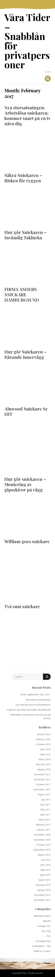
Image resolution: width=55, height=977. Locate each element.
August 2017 (44, 794)
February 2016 (43, 884)
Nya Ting (46, 930)
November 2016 (42, 839)
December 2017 (42, 774)
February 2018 (43, 764)
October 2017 (43, 784)
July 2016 (46, 859)
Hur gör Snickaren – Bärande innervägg (25, 354)
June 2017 (45, 804)
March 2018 (45, 759)
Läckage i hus (44, 925)
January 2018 (44, 769)
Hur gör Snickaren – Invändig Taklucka (25, 234)
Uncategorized (43, 940)
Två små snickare (22, 606)
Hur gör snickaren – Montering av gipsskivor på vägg (25, 484)
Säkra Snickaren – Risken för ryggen (23, 177)
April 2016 (45, 874)
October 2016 (43, 844)
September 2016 (42, 849)
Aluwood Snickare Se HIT (26, 411)
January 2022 (44, 734)
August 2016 (44, 854)
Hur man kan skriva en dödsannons (33, 704)
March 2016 (45, 879)
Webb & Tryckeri (42, 951)
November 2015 (42, 899)
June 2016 (45, 864)
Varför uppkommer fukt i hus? (35, 694)
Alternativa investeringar (38, 699)
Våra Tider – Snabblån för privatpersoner (27, 41)
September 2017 (42, 789)
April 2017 (45, 814)
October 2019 (43, 744)
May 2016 (45, 869)
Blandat (47, 920)
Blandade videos (42, 915)
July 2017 (46, 799)
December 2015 (42, 894)
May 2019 (45, 754)
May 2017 (45, 809)
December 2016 (42, 834)
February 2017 (43, 824)
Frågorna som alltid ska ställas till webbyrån (29, 709)
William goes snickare (27, 541)
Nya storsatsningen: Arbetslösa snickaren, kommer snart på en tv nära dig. (27, 115)
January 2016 (44, 889)
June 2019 (45, 749)
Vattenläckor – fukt (41, 946)
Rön (49, 935)
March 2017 (45, 819)
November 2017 (42, 779)
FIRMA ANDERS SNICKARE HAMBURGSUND (21, 294)
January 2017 (44, 829)
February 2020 (43, 739)
